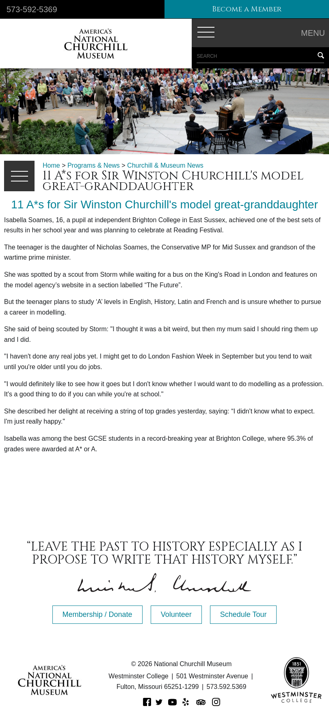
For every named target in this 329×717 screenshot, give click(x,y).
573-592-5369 (31, 9)
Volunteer (176, 614)
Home (51, 165)
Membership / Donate (97, 614)
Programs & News (93, 165)
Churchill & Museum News (165, 165)
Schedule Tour (243, 614)
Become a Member (246, 9)
